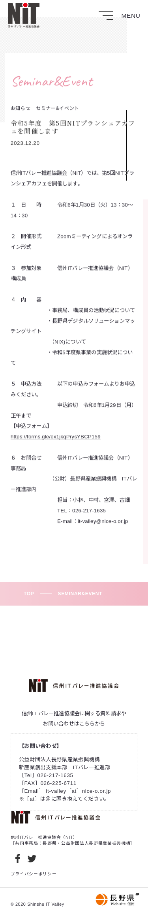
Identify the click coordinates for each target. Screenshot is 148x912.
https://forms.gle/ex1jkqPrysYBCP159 (56, 440)
